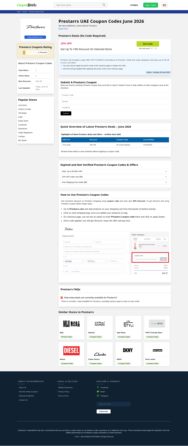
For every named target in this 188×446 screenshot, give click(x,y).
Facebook (104, 388)
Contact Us (23, 400)
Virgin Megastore (25, 133)
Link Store (22, 105)
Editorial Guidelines (26, 396)
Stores (134, 5)
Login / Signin (150, 5)
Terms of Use (63, 396)
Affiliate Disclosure (65, 388)
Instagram (104, 396)
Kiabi (20, 117)
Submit (66, 113)
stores (25, 11)
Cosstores (22, 125)
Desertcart (22, 129)
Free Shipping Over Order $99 (74, 183)
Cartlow (21, 136)
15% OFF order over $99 (72, 177)
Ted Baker (22, 113)
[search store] (80, 5)
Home (18, 11)
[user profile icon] (150, 5)
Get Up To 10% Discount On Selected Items (86, 49)
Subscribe (103, 412)
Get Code (148, 44)
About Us (22, 388)
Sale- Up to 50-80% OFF (72, 171)
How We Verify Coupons (28, 392)
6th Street (22, 140)
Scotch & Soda (24, 109)
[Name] (104, 5)
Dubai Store (23, 121)
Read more (63, 29)
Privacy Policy (63, 392)
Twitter (102, 392)
